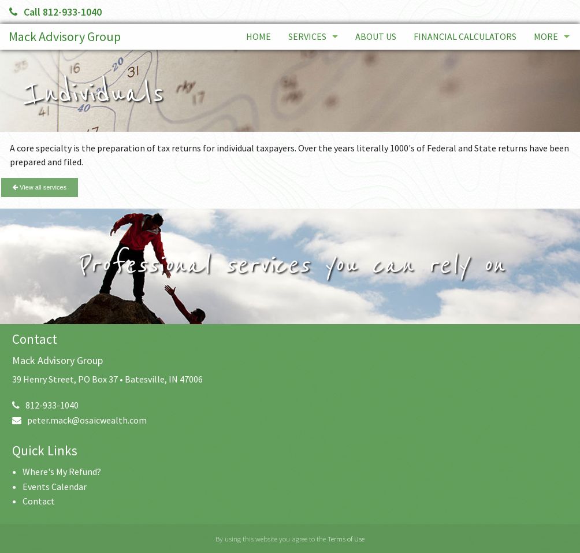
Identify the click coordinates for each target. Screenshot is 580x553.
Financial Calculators (465, 36)
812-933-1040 (45, 405)
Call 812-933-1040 (55, 11)
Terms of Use (346, 538)
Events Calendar (55, 486)
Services (307, 36)
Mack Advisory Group (65, 36)
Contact (39, 501)
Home (258, 36)
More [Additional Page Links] (546, 36)
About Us (375, 36)
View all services (39, 187)
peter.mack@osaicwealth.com (79, 420)
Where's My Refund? (62, 471)
